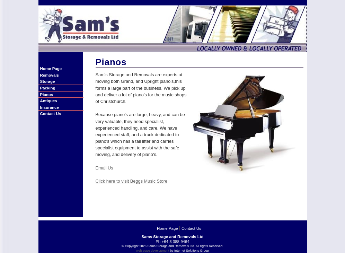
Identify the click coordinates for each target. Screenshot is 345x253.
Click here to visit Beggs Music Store (132, 181)
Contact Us (191, 228)
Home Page (167, 228)
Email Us (104, 168)
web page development (152, 250)
